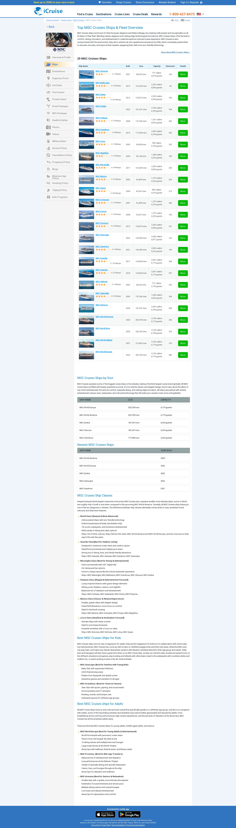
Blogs (55, 169)
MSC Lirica (100, 141)
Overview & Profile (61, 57)
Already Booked (167, 2)
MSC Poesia (101, 211)
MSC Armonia (102, 71)
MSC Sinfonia (101, 282)
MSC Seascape (102, 235)
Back (51, 26)
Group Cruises (123, 2)
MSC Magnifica (102, 153)
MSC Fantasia (101, 118)
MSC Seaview (102, 270)
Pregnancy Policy (61, 162)
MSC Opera (101, 188)
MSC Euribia (101, 106)
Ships (55, 64)
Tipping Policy (59, 190)
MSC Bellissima (102, 83)
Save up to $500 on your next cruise (53, 2)
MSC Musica (101, 176)
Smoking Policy (60, 183)
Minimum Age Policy (59, 176)
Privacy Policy (106, 825)
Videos (55, 134)
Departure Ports (60, 78)
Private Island (59, 99)
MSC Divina (100, 95)
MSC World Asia (103, 328)
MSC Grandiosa (102, 130)
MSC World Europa (104, 352)
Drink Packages (60, 106)
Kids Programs (60, 197)
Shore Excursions (145, 2)
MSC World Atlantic (104, 340)
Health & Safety (60, 120)
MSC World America (104, 317)
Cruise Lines (122, 14)
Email (187, 20)
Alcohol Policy (59, 148)
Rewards (156, 14)
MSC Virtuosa (102, 305)
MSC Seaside (101, 258)
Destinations (103, 14)
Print (176, 20)
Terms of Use (95, 825)
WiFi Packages (59, 113)
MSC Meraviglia (102, 165)
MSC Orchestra (102, 200)
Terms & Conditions (118, 825)
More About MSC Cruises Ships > (175, 52)
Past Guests (58, 92)
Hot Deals (57, 85)
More (183, 74)
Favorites (105, 2)
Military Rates (59, 141)
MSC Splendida (102, 293)
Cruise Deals (140, 14)
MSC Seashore (102, 247)
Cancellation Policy (62, 155)
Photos (56, 127)
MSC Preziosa (102, 223)
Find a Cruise (85, 14)
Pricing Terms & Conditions (135, 825)
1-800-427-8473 (182, 14)
